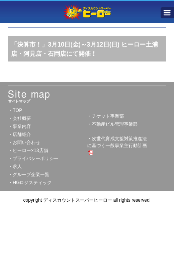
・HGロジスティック (30, 182)
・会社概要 (19, 118)
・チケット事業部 (105, 116)
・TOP (15, 110)
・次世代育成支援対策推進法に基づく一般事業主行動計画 (117, 145)
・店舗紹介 (19, 134)
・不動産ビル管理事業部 (112, 124)
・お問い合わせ (24, 142)
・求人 (15, 166)
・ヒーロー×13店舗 (28, 150)
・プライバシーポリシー (33, 158)
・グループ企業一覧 (28, 174)
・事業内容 (19, 126)
